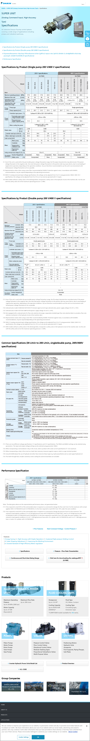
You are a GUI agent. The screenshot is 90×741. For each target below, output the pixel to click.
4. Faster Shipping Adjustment (15, 541)
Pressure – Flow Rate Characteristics (66, 551)
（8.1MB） (66, 559)
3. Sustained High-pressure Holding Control (59, 539)
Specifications (25, 551)
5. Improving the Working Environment (40, 541)
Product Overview (68, 663)
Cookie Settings (24, 738)
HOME (3, 8)
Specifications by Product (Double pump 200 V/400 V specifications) (26, 50)
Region (83, 4)
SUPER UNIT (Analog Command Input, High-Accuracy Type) (22, 8)
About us (4, 709)
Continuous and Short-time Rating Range (25, 558)
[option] (45, 24)
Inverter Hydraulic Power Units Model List (23, 663)
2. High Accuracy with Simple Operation (29, 539)
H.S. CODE (23, 669)
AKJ (73, 613)
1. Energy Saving (9, 539)
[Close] (86, 726)
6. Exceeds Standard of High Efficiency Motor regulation (24, 543)
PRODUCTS (4, 715)
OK (38, 738)
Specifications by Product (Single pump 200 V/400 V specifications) (26, 47)
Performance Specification (12, 59)
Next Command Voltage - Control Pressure (61, 529)
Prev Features (38, 529)
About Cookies (72, 732)
